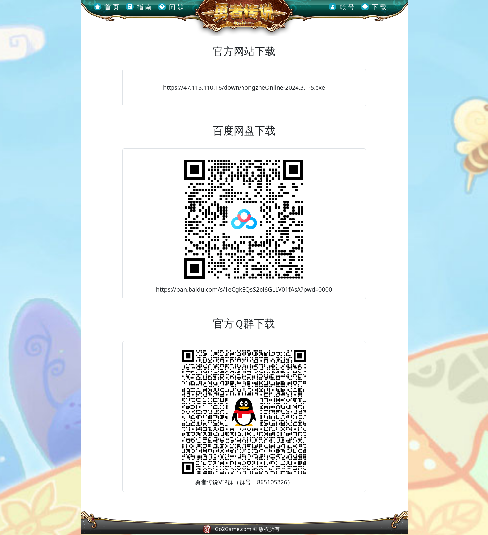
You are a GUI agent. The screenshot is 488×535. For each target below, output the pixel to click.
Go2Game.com (233, 529)
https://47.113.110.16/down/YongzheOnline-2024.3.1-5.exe (244, 87)
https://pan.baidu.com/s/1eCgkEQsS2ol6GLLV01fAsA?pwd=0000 (244, 289)
